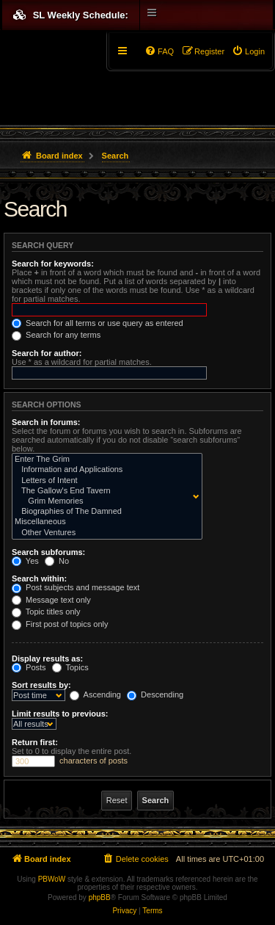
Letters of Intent (103, 481)
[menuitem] (248, 51)
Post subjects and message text (75, 587)
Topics (70, 667)
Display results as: (47, 658)
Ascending (95, 694)
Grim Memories (103, 501)
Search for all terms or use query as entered (97, 323)
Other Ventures (103, 533)
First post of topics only (60, 624)
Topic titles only (46, 611)
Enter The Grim (103, 459)
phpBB (100, 897)
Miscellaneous (103, 522)
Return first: (35, 742)
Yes (25, 560)
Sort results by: (41, 685)
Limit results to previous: (60, 713)
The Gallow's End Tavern (103, 491)
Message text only (51, 599)
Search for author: (46, 353)
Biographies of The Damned (103, 512)
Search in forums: (46, 422)
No (57, 560)
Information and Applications (103, 470)
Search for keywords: (53, 263)
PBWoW (52, 879)
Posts (29, 667)
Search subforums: (48, 552)
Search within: (39, 578)
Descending (155, 694)
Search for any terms (56, 334)
